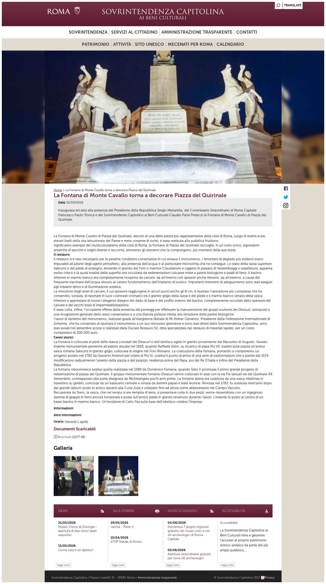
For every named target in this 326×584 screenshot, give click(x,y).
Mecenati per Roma (190, 44)
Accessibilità (228, 523)
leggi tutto (63, 565)
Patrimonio (95, 44)
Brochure (64, 437)
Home (58, 190)
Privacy (270, 577)
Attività (122, 44)
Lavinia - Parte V (122, 527)
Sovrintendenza (88, 32)
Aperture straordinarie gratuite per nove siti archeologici (189, 556)
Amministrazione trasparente (197, 32)
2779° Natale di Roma (126, 542)
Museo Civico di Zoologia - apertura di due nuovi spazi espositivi (77, 531)
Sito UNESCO (149, 44)
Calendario (230, 44)
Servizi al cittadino (134, 32)
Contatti (246, 32)
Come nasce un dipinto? (75, 550)
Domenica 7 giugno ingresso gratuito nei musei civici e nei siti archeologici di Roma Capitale (189, 533)
